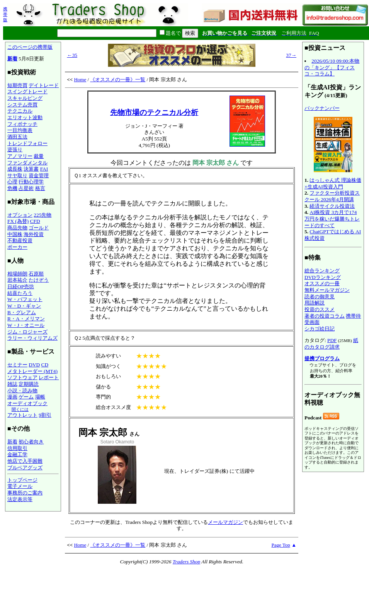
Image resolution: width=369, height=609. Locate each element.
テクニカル (19, 111)
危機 (12, 188)
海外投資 (34, 234)
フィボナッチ (22, 124)
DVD (34, 365)
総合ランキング (322, 271)
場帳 (40, 397)
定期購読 (29, 384)
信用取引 (17, 448)
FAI (44, 169)
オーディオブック (27, 403)
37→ (291, 55)
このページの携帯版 (30, 47)
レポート (49, 377)
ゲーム (26, 397)
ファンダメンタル (27, 163)
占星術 (26, 188)
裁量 (39, 156)
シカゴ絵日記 (319, 329)
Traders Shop (186, 562)
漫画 (12, 397)
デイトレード (44, 85)
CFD (35, 221)
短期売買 (17, 85)
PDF (332, 340)
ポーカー (17, 247)
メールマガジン (225, 522)
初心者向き (31, 442)
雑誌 (12, 384)
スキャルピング (25, 98)
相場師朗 (17, 274)
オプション (19, 215)
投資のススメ (319, 309)
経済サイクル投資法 (332, 206)
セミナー (17, 365)
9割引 (45, 415)
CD (45, 365)
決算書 (31, 169)
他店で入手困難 (25, 461)
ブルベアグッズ (25, 467)
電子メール (19, 486)
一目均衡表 (19, 130)
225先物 (42, 215)
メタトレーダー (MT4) (32, 371)
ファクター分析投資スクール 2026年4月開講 (332, 196)
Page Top (281, 545)
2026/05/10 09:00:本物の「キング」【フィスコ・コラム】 (331, 67)
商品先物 (17, 228)
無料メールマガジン (327, 290)
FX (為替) (18, 221)
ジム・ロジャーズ (27, 332)
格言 (40, 188)
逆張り (14, 149)
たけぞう (39, 280)
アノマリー (19, 156)
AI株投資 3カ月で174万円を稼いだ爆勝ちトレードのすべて (332, 218)
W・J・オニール (25, 325)
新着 (12, 59)
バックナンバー (322, 108)
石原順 (36, 274)
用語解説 (314, 303)
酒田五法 (17, 137)
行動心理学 (31, 182)
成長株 (14, 169)
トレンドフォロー (27, 143)
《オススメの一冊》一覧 (117, 79)
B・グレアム (21, 312)
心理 (12, 182)
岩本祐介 (17, 280)
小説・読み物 (22, 390)
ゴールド (39, 228)
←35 (72, 55)
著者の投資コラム (324, 316)
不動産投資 (19, 240)
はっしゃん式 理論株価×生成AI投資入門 (332, 183)
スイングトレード (27, 91)
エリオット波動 (25, 117)
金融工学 (17, 454)
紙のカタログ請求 (331, 343)
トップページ (22, 480)
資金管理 (39, 175)
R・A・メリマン (26, 319)
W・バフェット (25, 299)
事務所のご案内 (25, 493)
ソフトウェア (22, 377)
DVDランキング (322, 277)
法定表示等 (19, 499)
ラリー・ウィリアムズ (32, 338)
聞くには (20, 409)
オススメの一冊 (322, 283)
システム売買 (22, 105)
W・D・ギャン (24, 306)
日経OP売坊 (20, 286)
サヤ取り (17, 175)
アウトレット (22, 415)
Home (80, 79)
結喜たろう (19, 293)
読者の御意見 (319, 296)
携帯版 (5, 14)
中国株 (14, 234)
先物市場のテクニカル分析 (154, 112)
